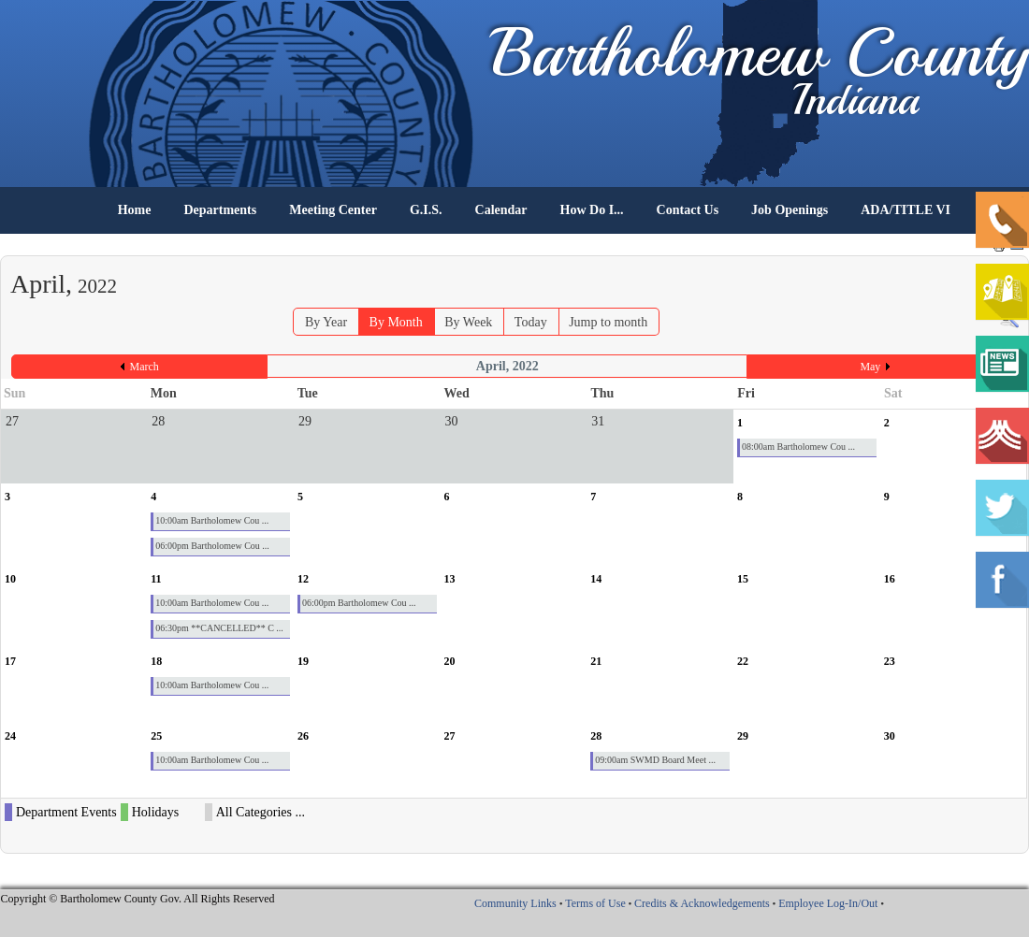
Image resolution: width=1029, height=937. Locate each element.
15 (742, 578)
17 (10, 661)
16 (889, 578)
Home (135, 210)
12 (303, 578)
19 (303, 661)
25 (156, 735)
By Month (396, 322)
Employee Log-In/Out (827, 903)
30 (889, 735)
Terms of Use (595, 903)
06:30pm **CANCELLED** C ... (219, 628)
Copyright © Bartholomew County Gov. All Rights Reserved (138, 898)
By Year (326, 322)
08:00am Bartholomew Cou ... (798, 446)
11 (156, 578)
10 (10, 578)
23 (889, 661)
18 (156, 661)
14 (595, 578)
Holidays (156, 812)
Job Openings (789, 210)
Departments (219, 210)
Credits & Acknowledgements (702, 903)
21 (595, 661)
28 (595, 735)
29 (742, 735)
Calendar (501, 210)
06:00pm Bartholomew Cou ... (212, 546)
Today (530, 322)
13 (450, 578)
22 (742, 661)
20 (450, 661)
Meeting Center (333, 210)
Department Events (66, 812)
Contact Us (688, 210)
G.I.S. (426, 210)
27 (450, 735)
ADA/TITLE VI (905, 210)
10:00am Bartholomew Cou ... (211, 520)
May (870, 366)
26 (303, 735)
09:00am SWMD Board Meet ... (655, 760)
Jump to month (608, 322)
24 (10, 735)
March (144, 366)
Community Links (515, 903)
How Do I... (592, 210)
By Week (468, 322)
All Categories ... (260, 812)
